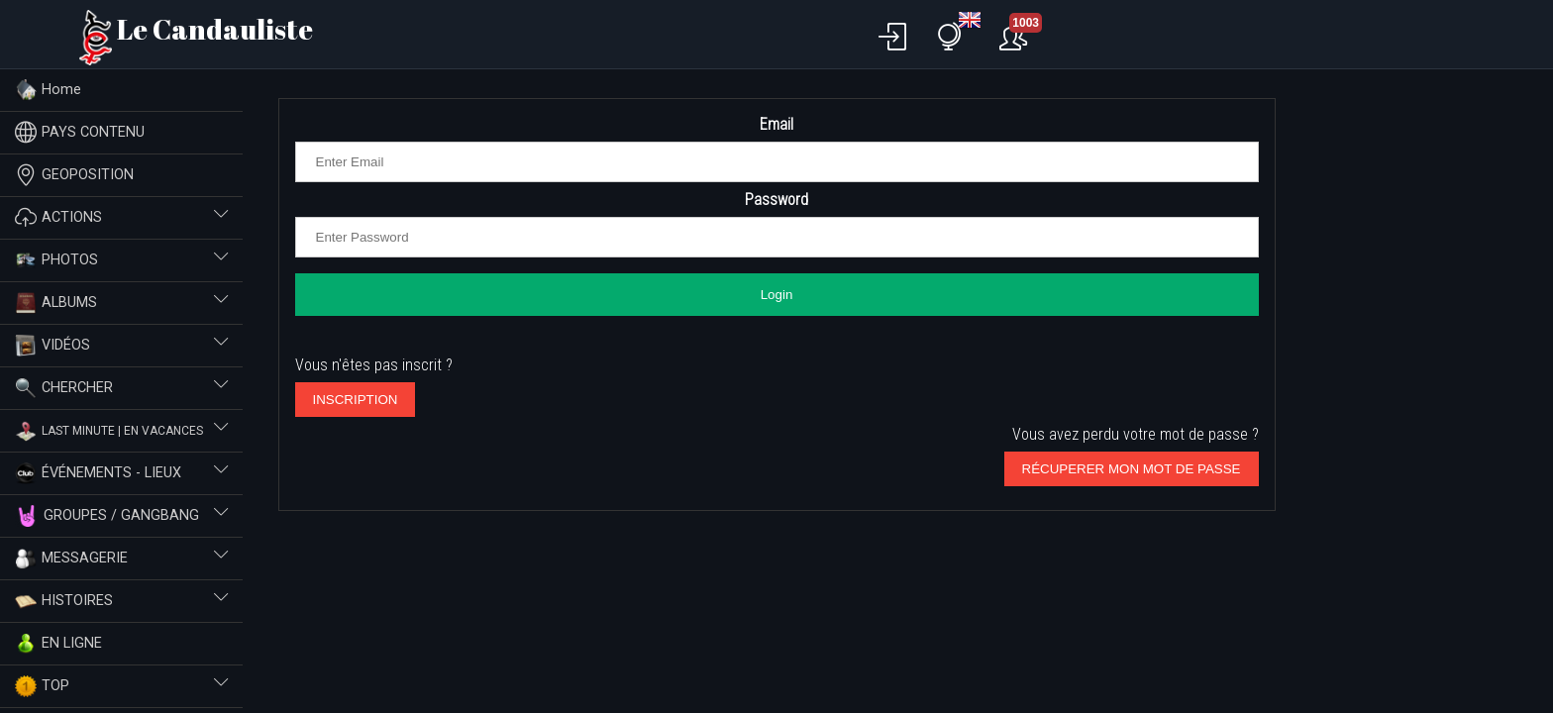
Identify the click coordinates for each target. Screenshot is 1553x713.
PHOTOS (121, 260)
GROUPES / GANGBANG (121, 516)
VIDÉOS (121, 345)
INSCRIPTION (355, 399)
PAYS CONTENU (80, 132)
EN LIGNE (58, 644)
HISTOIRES (121, 601)
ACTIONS (121, 217)
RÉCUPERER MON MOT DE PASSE (1131, 468)
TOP (121, 686)
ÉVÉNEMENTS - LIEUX (121, 473)
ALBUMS (121, 303)
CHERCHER (121, 388)
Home (48, 90)
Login (777, 294)
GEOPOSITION (74, 174)
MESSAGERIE (121, 558)
